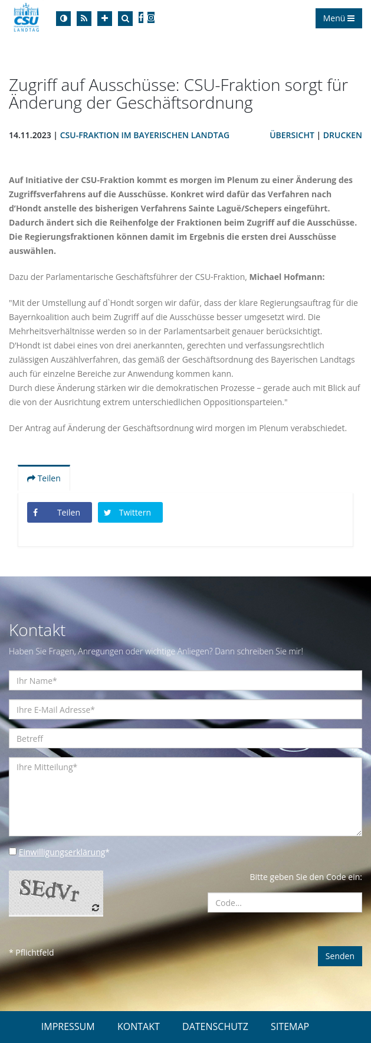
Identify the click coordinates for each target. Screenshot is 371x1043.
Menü (338, 18)
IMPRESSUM (68, 1026)
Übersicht (292, 135)
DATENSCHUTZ (215, 1026)
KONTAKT (138, 1026)
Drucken (342, 135)
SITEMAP (290, 1026)
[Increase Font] (104, 18)
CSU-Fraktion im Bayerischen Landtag (144, 135)
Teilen (44, 478)
